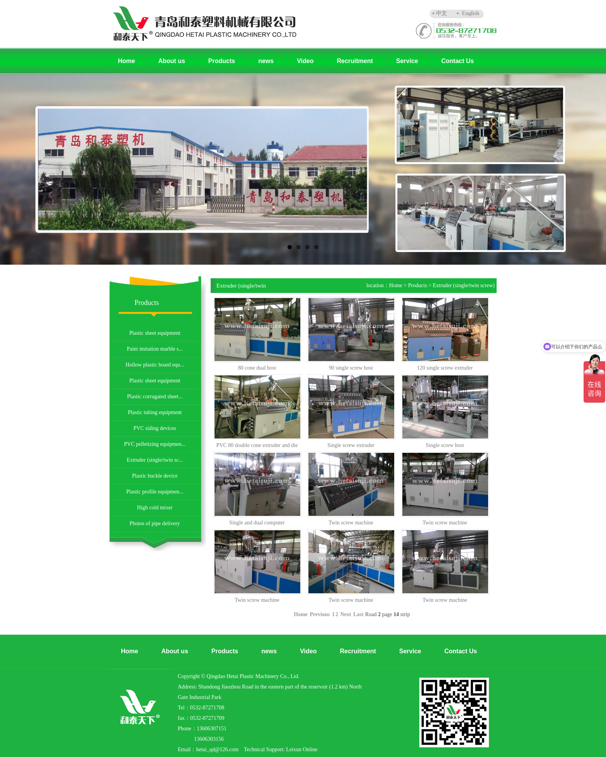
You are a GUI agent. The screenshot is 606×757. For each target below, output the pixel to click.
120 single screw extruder (445, 368)
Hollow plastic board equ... (155, 365)
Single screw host (445, 445)
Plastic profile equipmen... (154, 492)
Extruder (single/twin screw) (464, 285)
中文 (441, 13)
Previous (320, 614)
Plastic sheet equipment (154, 333)
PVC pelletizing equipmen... (155, 444)
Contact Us (457, 61)
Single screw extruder (350, 445)
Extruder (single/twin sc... (155, 460)
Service (407, 61)
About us (171, 61)
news (266, 61)
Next (345, 614)
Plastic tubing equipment (155, 412)
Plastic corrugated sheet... (154, 396)
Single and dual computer (256, 523)
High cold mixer (155, 507)
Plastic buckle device (154, 476)
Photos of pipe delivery (154, 523)
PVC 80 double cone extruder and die (257, 445)
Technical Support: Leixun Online (281, 749)
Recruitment (355, 61)
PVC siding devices (154, 428)
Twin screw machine (351, 523)
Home (126, 61)
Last (358, 614)
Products (221, 61)
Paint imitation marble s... (155, 349)
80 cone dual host (257, 368)
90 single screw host (351, 368)
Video (305, 61)
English (470, 13)
